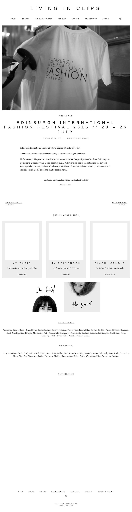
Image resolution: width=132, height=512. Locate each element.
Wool (30, 357)
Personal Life (54, 334)
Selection (101, 334)
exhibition (62, 331)
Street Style (46, 337)
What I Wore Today (76, 354)
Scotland (85, 334)
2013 (54, 354)
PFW (26, 354)
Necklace (115, 357)
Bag (25, 357)
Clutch (82, 357)
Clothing (57, 357)
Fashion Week (66, 117)
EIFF (86, 181)
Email (69, 185)
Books (22, 331)
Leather (60, 354)
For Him (101, 331)
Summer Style (67, 357)
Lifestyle (28, 334)
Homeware (125, 331)
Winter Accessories (104, 357)
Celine (76, 357)
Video (65, 337)
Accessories (7, 331)
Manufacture (38, 334)
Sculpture (93, 334)
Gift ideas (115, 331)
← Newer (13, 205)
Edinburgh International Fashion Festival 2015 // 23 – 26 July (66, 128)
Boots (111, 354)
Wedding (79, 337)
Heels (116, 354)
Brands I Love (31, 331)
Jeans (51, 357)
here (64, 170)
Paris (45, 334)
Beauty (15, 331)
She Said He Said (112, 334)
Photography (64, 334)
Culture (54, 331)
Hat (46, 357)
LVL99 (71, 506)
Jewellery (15, 334)
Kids (22, 334)
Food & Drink (84, 331)
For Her (94, 331)
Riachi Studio (76, 334)
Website (72, 337)
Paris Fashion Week (15, 354)
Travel (59, 337)
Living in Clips (66, 9)
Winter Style (90, 357)
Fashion (95, 354)
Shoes (123, 334)
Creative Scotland (44, 331)
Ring (21, 357)
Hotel (9, 334)
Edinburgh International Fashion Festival (68, 181)
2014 (42, 354)
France (108, 331)
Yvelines (87, 337)
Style (54, 337)
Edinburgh (48, 181)
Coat (66, 354)
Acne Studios (38, 357)
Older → (119, 205)
